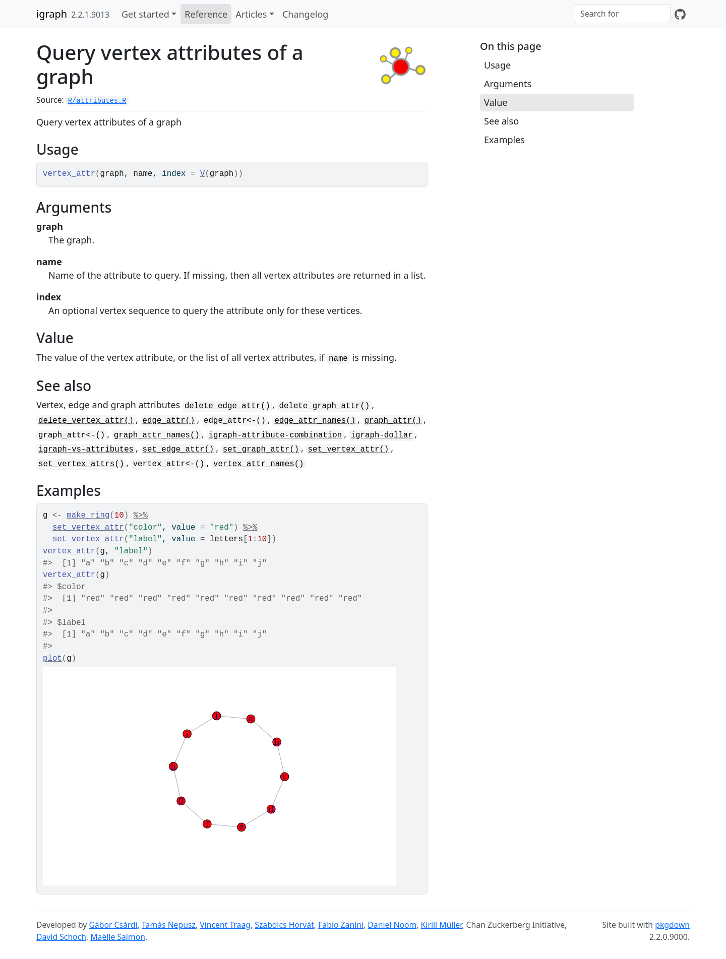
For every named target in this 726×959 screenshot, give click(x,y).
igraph (51, 14)
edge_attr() (169, 420)
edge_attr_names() (314, 420)
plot (52, 658)
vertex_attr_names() (258, 464)
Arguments (507, 84)
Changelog (305, 14)
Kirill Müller (441, 924)
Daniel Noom (392, 924)
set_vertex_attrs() (81, 464)
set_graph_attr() (261, 449)
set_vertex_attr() (348, 449)
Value (495, 102)
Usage (497, 65)
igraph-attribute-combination (275, 435)
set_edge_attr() (178, 449)
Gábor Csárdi (113, 924)
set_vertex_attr (88, 527)
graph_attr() (393, 420)
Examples (504, 140)
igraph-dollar (382, 435)
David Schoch (61, 936)
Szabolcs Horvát (284, 924)
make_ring (88, 515)
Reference (206, 14)
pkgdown (672, 924)
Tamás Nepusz (169, 924)
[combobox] (622, 13)
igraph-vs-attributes (86, 449)
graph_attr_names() (157, 435)
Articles (251, 14)
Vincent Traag (225, 924)
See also (501, 121)
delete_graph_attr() (324, 406)
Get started (145, 14)
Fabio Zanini (341, 924)
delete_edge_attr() (227, 406)
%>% (141, 515)
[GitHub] (680, 14)
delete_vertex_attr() (86, 420)
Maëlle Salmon (117, 936)
